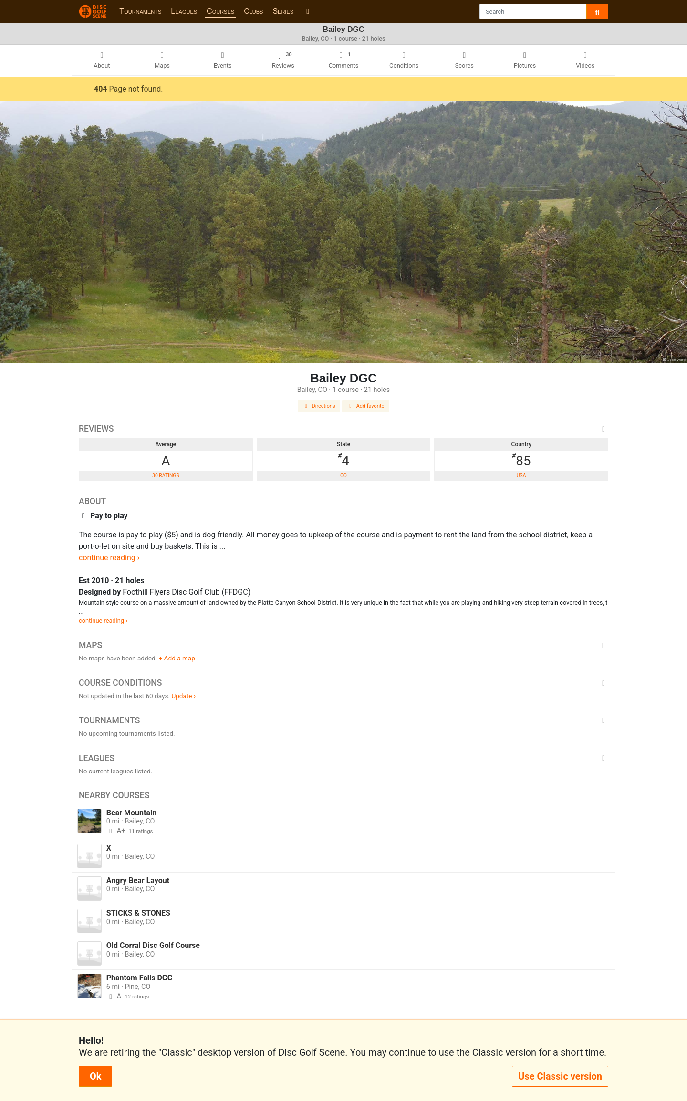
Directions (319, 406)
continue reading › (109, 557)
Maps (343, 645)
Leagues (184, 11)
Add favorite (366, 406)
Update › (183, 696)
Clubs (253, 11)
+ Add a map (177, 658)
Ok (95, 1076)
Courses (220, 11)
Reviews (343, 428)
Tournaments (140, 11)
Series (282, 11)
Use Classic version (560, 1076)
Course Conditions (343, 683)
